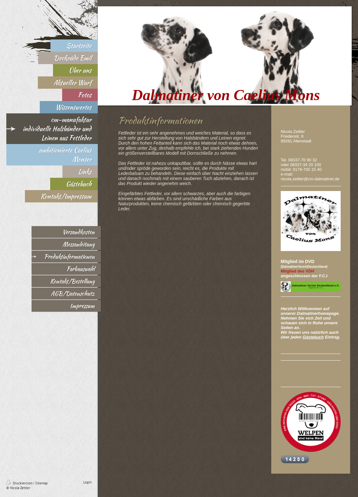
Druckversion (19, 483)
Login (87, 482)
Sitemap (41, 483)
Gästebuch (313, 337)
